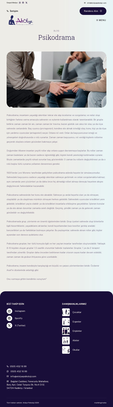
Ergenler (77, 321)
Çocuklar (77, 312)
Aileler (76, 340)
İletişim (12, 11)
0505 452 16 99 (16, 366)
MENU (101, 20)
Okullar (76, 350)
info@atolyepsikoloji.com (95, 3)
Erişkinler (77, 331)
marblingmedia (100, 403)
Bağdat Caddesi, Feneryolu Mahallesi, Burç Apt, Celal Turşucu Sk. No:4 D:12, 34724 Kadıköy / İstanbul (28, 384)
